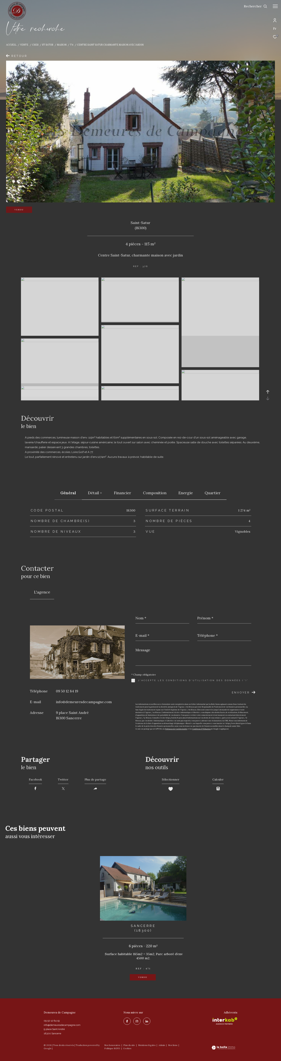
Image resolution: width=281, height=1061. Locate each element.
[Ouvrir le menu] (275, 6)
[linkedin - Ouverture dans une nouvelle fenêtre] (146, 1021)
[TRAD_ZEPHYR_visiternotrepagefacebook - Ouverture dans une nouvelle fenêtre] (127, 1021)
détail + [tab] (95, 492)
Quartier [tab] (213, 492)
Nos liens (173, 1045)
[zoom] (60, 280)
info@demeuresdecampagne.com (84, 702)
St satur (47, 44)
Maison (61, 44)
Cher (35, 44)
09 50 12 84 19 (67, 691)
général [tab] (68, 492)
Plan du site (129, 1045)
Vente (24, 44)
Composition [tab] (154, 492)
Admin (162, 1045)
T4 (71, 44)
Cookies (127, 1048)
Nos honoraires (112, 1045)
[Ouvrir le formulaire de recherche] (255, 6)
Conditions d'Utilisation (201, 729)
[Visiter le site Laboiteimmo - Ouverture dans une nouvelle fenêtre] (223, 1048)
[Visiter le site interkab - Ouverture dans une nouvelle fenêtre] (225, 1021)
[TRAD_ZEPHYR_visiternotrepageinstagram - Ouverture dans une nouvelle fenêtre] (136, 1021)
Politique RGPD (112, 1048)
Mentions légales (147, 1045)
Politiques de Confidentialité (176, 729)
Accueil (11, 44)
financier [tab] (122, 492)
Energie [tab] (185, 492)
